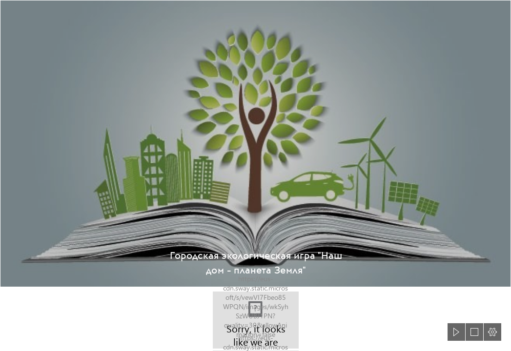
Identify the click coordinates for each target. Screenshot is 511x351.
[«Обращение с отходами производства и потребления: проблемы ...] (255, 143)
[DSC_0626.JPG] (255, 320)
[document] (255, 175)
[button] (456, 332)
